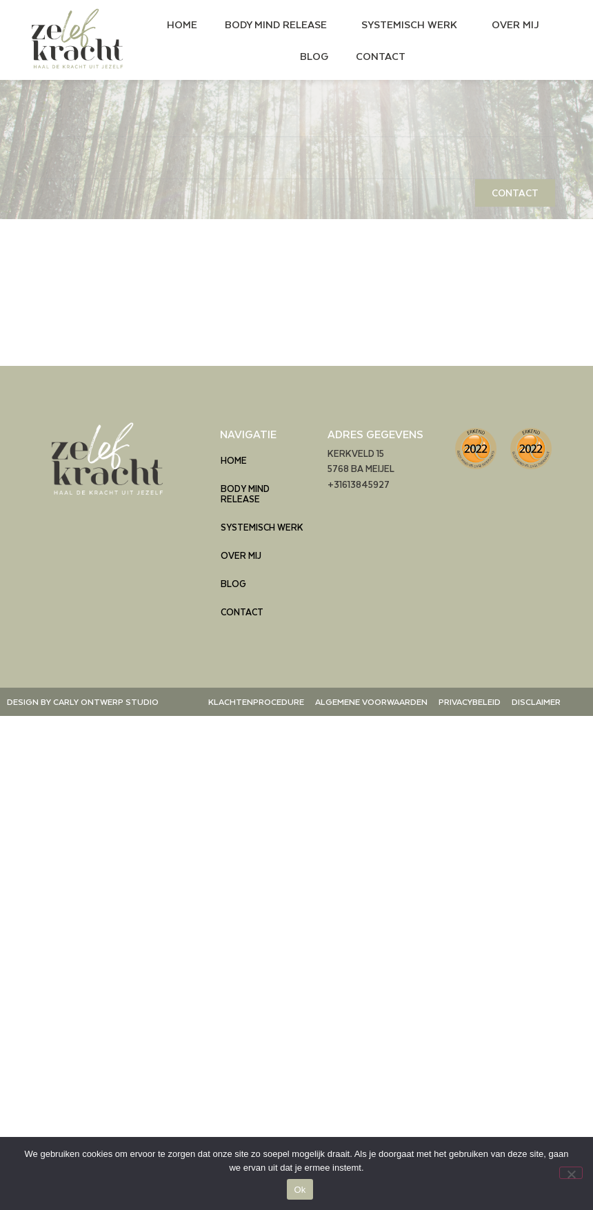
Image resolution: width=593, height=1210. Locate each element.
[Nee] (571, 1173)
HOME (182, 24)
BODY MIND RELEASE (279, 24)
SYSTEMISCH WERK (412, 24)
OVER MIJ (515, 24)
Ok (299, 1190)
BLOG (314, 56)
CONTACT (380, 56)
